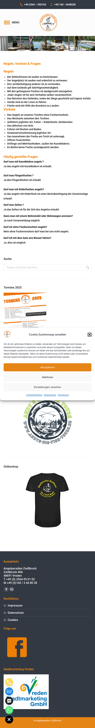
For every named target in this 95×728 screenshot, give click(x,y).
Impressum (63, 395)
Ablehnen (47, 377)
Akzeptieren (47, 367)
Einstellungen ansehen (47, 387)
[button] (89, 335)
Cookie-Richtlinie (34, 395)
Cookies (13, 620)
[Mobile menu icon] (12, 22)
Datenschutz (50, 395)
